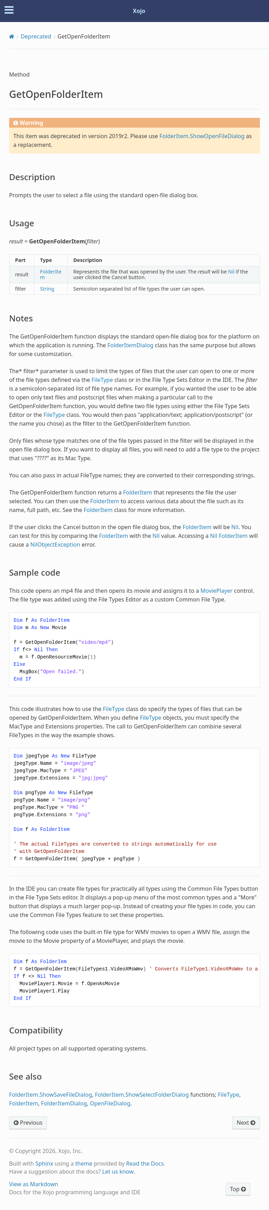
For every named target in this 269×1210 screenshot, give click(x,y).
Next (246, 1122)
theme (83, 1163)
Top (238, 1189)
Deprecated (36, 36)
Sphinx (44, 1163)
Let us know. (118, 1171)
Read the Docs (145, 1163)
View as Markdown (33, 1184)
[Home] (11, 36)
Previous (28, 1122)
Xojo (139, 11)
